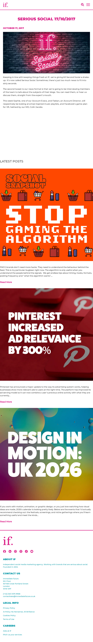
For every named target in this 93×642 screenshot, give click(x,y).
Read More (6, 282)
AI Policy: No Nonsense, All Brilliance (19, 612)
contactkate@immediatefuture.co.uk (19, 596)
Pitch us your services (12, 635)
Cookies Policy (9, 615)
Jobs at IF (7, 631)
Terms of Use (8, 619)
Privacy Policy (9, 608)
